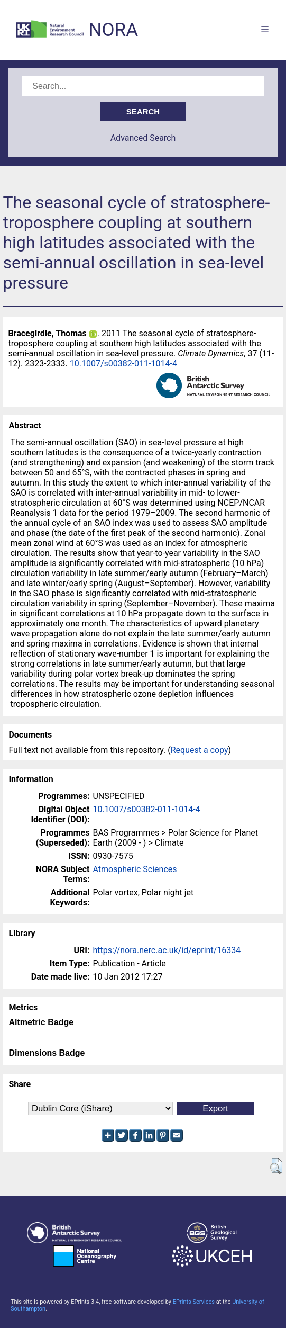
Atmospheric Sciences (135, 869)
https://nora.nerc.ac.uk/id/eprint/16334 (167, 950)
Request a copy (199, 750)
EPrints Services (194, 1301)
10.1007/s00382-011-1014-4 (123, 363)
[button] (276, 1166)
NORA (113, 30)
